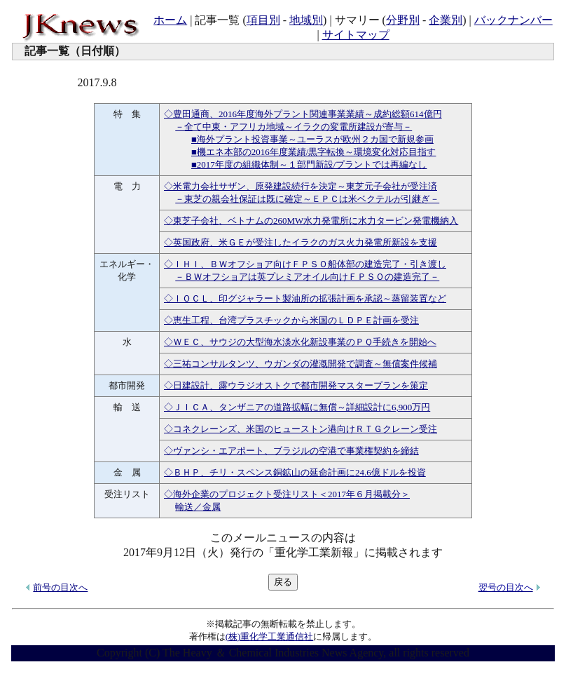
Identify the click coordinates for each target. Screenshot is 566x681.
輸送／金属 (198, 506)
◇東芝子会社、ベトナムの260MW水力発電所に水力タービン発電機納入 (311, 220)
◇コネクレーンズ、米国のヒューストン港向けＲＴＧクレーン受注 (300, 429)
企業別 (445, 20)
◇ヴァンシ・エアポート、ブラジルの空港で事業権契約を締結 (291, 450)
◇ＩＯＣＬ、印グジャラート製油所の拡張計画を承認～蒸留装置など (305, 298)
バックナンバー (513, 20)
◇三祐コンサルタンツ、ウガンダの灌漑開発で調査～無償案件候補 (300, 363)
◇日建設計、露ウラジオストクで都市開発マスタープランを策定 (296, 385)
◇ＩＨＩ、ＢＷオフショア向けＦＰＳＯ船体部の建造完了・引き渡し (305, 264)
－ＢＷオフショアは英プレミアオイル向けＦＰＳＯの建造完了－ (307, 276)
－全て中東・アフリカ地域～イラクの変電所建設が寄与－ (293, 126)
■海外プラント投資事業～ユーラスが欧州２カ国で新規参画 (312, 139)
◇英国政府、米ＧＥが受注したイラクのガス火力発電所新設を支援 (300, 242)
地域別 (306, 20)
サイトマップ (355, 35)
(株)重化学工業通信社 (270, 636)
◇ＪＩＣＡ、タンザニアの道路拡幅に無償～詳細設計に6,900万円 (297, 407)
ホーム (170, 20)
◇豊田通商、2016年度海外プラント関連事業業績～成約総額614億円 (303, 114)
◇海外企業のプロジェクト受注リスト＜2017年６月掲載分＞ (287, 494)
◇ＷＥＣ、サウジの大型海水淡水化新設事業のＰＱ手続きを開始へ (300, 342)
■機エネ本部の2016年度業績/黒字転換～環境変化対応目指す (313, 152)
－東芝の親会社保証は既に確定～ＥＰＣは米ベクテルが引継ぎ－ (307, 199)
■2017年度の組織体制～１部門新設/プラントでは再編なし (309, 164)
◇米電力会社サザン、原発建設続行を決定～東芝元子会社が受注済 (300, 186)
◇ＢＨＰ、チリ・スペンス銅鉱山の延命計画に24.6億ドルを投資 (295, 472)
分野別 (403, 20)
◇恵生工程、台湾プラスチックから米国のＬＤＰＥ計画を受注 (291, 320)
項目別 (263, 20)
